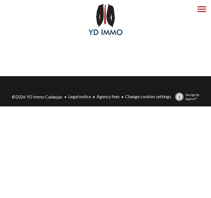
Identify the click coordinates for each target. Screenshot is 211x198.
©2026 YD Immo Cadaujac (37, 96)
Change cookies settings (148, 96)
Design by (185, 97)
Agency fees (108, 96)
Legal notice (79, 96)
